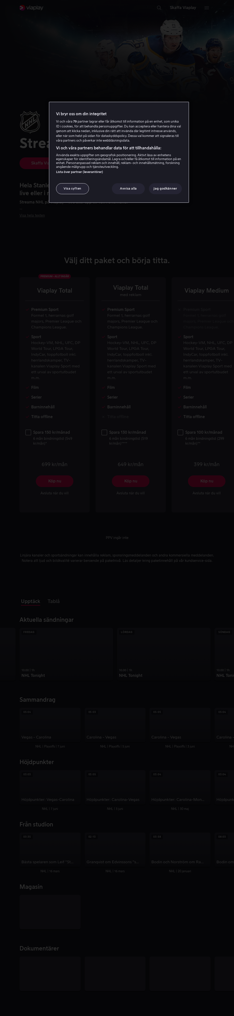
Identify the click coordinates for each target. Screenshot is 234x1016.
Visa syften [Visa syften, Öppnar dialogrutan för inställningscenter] (72, 188)
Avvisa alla (128, 188)
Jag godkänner (165, 188)
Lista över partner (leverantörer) (79, 171)
